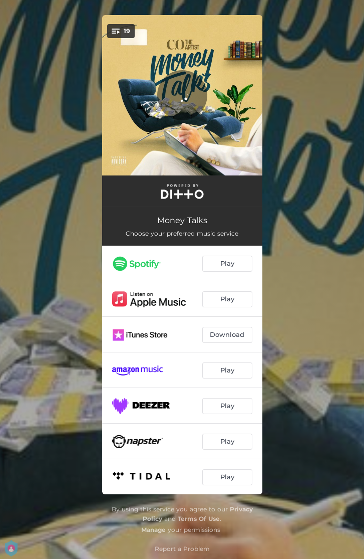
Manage (153, 529)
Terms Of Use (199, 518)
